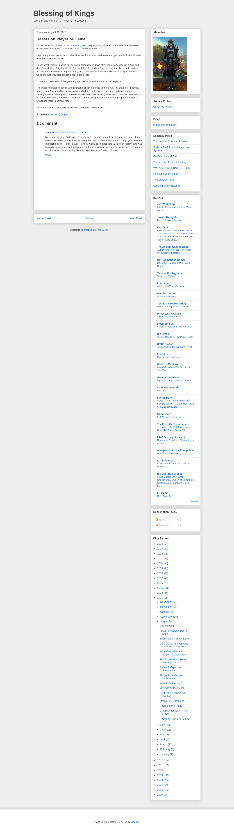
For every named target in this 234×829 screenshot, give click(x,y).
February (165, 749)
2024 (160, 548)
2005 (160, 794)
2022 (160, 553)
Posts (160, 519)
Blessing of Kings (64, 13)
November (166, 606)
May (163, 734)
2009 (160, 775)
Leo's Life (163, 354)
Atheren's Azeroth (168, 387)
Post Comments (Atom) (96, 229)
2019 (160, 568)
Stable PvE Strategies (172, 700)
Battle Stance (165, 344)
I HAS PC (162, 493)
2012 (160, 760)
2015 (160, 587)
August (164, 621)
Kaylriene (163, 227)
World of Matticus (167, 364)
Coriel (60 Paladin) (163, 106)
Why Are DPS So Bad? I (167, 168)
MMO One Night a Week (171, 437)
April (163, 739)
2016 (160, 582)
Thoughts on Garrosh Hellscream (171, 677)
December (166, 602)
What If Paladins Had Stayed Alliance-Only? (173, 653)
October (165, 611)
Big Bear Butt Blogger (170, 473)
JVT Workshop (166, 204)
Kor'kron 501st (166, 460)
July (162, 724)
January (165, 754)
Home (90, 218)
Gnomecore (164, 414)
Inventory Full (165, 323)
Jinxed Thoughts (167, 217)
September (166, 616)
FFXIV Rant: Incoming (169, 417)
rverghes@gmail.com (165, 124)
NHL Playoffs (164, 496)
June (163, 729)
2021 (160, 558)
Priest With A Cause (169, 313)
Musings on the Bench (172, 688)
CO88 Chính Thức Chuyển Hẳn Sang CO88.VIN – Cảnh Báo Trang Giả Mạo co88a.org (175, 403)
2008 (160, 780)
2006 (160, 789)
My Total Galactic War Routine (173, 380)
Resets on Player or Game (174, 718)
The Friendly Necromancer (173, 424)
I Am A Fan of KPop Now (170, 220)
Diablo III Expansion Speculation (171, 669)
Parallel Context (166, 293)
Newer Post (44, 218)
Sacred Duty (164, 397)
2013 (160, 597)
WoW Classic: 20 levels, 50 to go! (175, 337)
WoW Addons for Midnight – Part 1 (175, 347)
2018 (160, 573)
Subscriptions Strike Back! (174, 638)
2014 (160, 592)
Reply (48, 155)
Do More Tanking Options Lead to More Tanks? (174, 645)
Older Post (135, 218)
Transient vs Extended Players (170, 141)
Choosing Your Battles (165, 173)
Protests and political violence (173, 306)
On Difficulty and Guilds (166, 156)
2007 (160, 784)
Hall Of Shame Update (169, 453)
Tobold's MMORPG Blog (171, 303)
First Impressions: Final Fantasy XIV (173, 661)
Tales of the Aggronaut (170, 273)
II (182, 168)
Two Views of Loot (163, 179)
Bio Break (163, 333)
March (164, 744)
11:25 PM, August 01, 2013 (72, 132)
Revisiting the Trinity (171, 705)
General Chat (167, 625)
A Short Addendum (167, 296)
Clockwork (51, 132)
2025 (160, 543)
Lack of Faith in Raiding (166, 185)
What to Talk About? (171, 683)
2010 (160, 770)
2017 (160, 578)
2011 (160, 765)
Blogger (135, 822)
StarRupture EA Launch (169, 357)
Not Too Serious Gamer (171, 259)
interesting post (79, 45)
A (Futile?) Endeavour (168, 316)
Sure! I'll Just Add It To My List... (174, 326)
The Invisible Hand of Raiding (169, 162)
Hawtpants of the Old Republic (175, 450)
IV (189, 168)
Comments (163, 525)
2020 (160, 563)
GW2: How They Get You (170, 286)
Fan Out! (162, 390)
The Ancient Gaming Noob (173, 246)
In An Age (163, 283)
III (186, 168)
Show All (193, 501)
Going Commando (168, 377)
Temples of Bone (166, 276)
